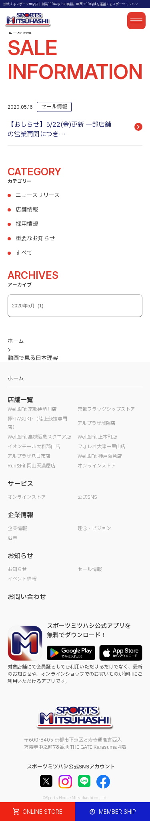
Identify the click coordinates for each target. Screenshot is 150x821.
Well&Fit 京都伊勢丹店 (32, 409)
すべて (24, 253)
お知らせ (17, 569)
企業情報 (17, 528)
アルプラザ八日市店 (29, 456)
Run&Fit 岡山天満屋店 (32, 465)
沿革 (12, 538)
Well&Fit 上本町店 (97, 437)
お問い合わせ (27, 597)
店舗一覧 (20, 400)
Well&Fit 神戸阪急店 (100, 456)
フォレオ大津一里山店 (102, 446)
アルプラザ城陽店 (97, 423)
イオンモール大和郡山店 (34, 446)
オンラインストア (97, 465)
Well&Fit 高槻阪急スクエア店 (39, 437)
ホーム (16, 378)
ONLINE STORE (37, 811)
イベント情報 (22, 579)
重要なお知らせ (35, 238)
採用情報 (27, 224)
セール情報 (90, 569)
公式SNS (87, 497)
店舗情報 (27, 209)
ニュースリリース (38, 195)
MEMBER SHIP (112, 811)
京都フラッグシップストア (106, 409)
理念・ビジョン (94, 528)
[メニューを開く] (136, 20)
